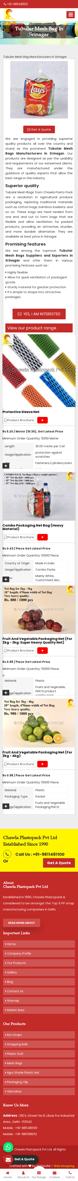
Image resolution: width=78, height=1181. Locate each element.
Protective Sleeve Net (21, 412)
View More (13, 1091)
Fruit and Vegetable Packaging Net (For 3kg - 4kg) (37, 754)
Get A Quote (39, 129)
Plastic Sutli (14, 1054)
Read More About (21, 923)
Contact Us (14, 991)
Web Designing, (64, 1166)
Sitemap (12, 1001)
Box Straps (13, 1035)
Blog (9, 982)
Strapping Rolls (16, 1044)
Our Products (15, 963)
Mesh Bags (13, 1063)
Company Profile (18, 953)
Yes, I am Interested (39, 313)
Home (10, 944)
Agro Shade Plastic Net (22, 1073)
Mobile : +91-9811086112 (20, 1134)
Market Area (14, 1010)
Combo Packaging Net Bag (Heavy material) (32, 527)
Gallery (11, 972)
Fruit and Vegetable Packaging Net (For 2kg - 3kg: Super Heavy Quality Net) (37, 640)
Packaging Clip (16, 1082)
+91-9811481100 (16, 4)
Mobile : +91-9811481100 (20, 1128)
